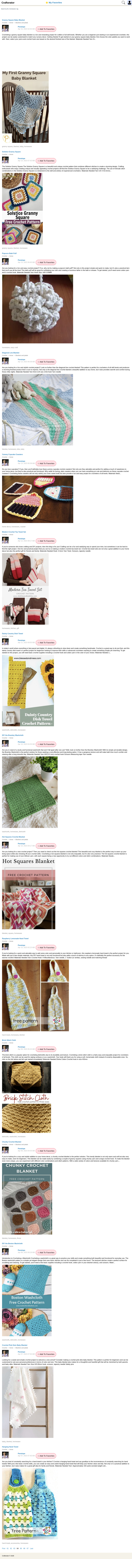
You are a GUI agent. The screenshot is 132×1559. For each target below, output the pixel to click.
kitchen (13, 628)
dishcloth (13, 730)
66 (24, 1548)
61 (8, 1548)
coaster (23, 527)
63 (14, 1548)
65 (21, 1548)
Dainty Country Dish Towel (12, 633)
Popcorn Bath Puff (9, 253)
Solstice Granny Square (11, 152)
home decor (6, 527)
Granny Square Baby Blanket (13, 20)
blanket (16, 146)
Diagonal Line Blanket (10, 353)
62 (11, 1548)
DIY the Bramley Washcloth (12, 735)
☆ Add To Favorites (46, 29)
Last (31, 1548)
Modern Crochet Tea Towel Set (14, 532)
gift (18, 628)
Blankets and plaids (21, 23)
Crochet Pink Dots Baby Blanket (14, 1345)
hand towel (6, 1035)
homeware (28, 146)
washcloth (5, 730)
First (3, 1548)
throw (19, 1238)
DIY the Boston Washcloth (12, 1243)
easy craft (14, 347)
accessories (15, 1543)
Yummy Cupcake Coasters (12, 454)
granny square (7, 146)
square (10, 933)
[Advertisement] (66, 55)
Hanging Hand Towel (10, 1447)
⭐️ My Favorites (53, 2)
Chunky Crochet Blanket (11, 1142)
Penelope (21, 27)
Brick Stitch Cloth (9, 1040)
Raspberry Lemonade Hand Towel (15, 938)
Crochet (4, 23)
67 (28, 1548)
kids (18, 449)
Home (11, 23)
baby (21, 146)
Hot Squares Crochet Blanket (13, 837)
